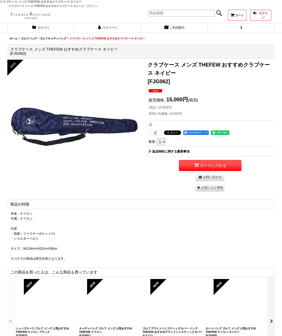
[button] (241, 28)
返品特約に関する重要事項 (169, 151)
